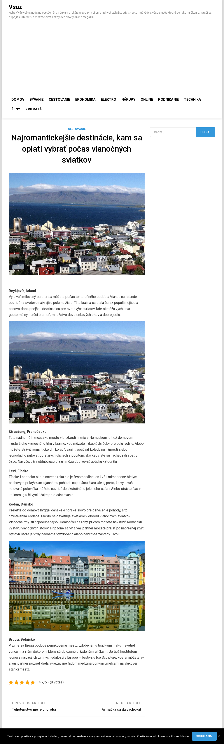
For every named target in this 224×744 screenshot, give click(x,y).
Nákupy (128, 99)
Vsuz (15, 7)
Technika (192, 99)
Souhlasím (204, 736)
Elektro (108, 99)
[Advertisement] (112, 54)
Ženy (15, 109)
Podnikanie (168, 99)
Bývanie (37, 99)
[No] (218, 736)
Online (147, 99)
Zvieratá (33, 109)
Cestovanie (59, 99)
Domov (17, 99)
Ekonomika (85, 99)
